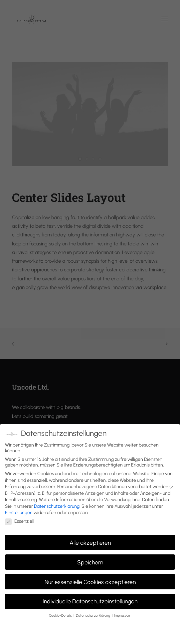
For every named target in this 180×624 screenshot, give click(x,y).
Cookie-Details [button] (61, 615)
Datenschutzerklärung (57, 506)
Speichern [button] (90, 562)
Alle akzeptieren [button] (90, 542)
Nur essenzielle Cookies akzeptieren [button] (90, 581)
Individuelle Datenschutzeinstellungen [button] (90, 601)
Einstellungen (19, 512)
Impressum (122, 615)
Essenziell (19, 521)
